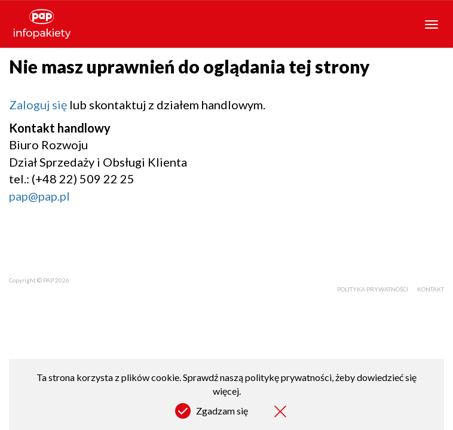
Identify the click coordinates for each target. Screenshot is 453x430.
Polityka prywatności (372, 289)
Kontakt (430, 289)
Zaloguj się (38, 104)
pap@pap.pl (39, 196)
